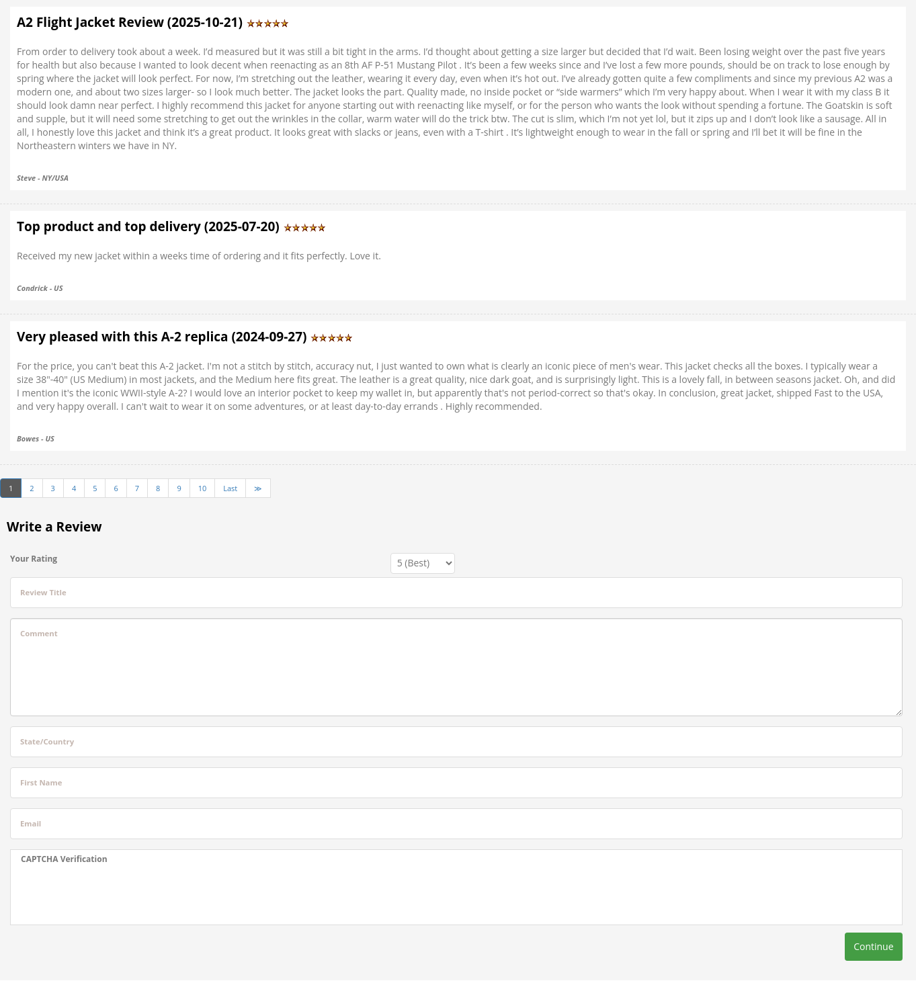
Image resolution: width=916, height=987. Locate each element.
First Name (41, 782)
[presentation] (123, 895)
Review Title (43, 592)
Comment (39, 633)
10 (202, 488)
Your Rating (33, 558)
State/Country (47, 741)
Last (230, 488)
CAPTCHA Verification (64, 859)
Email (30, 823)
